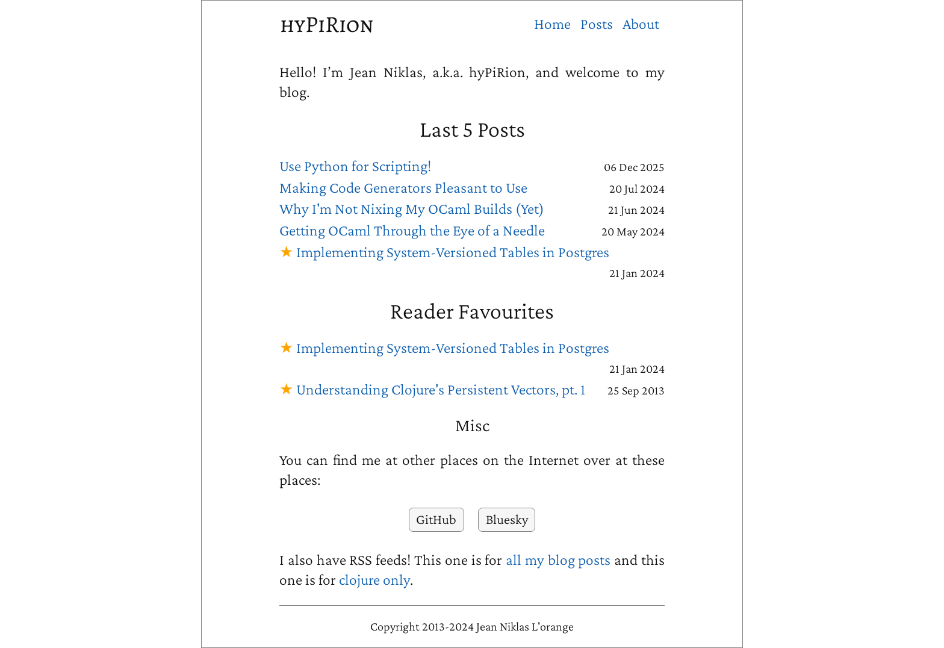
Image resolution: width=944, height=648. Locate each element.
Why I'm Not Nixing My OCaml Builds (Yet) (411, 208)
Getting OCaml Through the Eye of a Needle (412, 230)
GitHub (436, 519)
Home (552, 24)
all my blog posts (558, 560)
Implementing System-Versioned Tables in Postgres (452, 252)
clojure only (374, 579)
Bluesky (507, 519)
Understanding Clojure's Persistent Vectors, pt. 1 (440, 389)
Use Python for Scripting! (355, 166)
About (641, 24)
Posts (596, 24)
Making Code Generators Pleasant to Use (403, 187)
